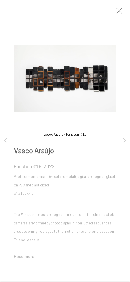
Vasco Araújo (34, 153)
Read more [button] (24, 258)
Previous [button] (5, 141)
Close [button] (122, 12)
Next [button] (124, 141)
